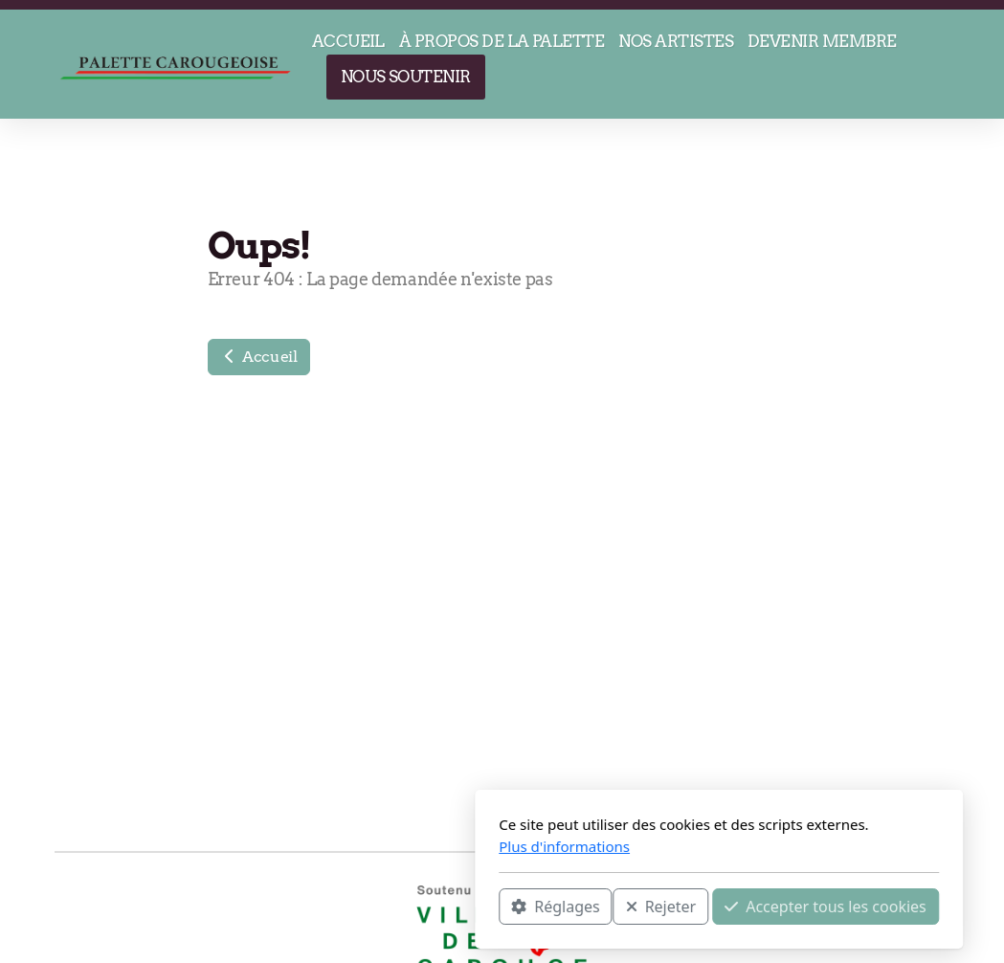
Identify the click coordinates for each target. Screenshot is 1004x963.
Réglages (339, 906)
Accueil (259, 356)
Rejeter (444, 906)
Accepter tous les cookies (609, 906)
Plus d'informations (347, 846)
